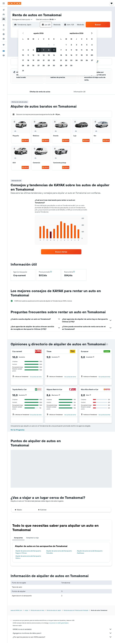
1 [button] (48, 45)
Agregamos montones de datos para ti (62, 633)
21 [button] (43, 60)
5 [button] (33, 50)
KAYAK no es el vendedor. (62, 629)
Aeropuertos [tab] (18, 538)
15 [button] (49, 55)
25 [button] (28, 65)
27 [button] (38, 65)
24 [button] (23, 65)
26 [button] (33, 65)
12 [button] (33, 55)
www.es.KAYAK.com (16, 610)
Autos (26, 610)
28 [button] (44, 65)
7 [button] (43, 50)
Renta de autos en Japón (54, 610)
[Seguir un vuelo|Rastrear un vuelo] (3, 29)
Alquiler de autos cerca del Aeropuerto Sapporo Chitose (28, 552)
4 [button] (28, 50)
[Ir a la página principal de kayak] (14, 3)
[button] (3, 3)
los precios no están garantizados (59, 623)
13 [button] (38, 55)
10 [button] (23, 55)
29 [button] (49, 65)
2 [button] (53, 45)
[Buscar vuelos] (3, 10)
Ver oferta (25, 140)
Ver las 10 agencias (17, 430)
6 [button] (38, 50)
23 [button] (54, 60)
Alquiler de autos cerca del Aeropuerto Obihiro (28, 557)
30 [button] (54, 65)
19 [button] (33, 60)
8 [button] (48, 50)
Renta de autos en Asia (37, 610)
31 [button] (23, 71)
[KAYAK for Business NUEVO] (3, 39)
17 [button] (23, 60)
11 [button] (28, 55)
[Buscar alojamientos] (3, 14)
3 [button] (23, 50)
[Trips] (3, 45)
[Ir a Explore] (3, 25)
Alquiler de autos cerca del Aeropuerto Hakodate (59, 552)
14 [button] (43, 55)
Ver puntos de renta (35, 376)
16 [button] (54, 55)
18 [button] (28, 60)
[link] (61, 251)
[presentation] (107, 344)
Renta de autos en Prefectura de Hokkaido (76, 610)
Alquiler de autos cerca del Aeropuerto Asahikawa (89, 552)
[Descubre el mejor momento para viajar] (3, 34)
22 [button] (49, 60)
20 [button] (38, 60)
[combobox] (22, 19)
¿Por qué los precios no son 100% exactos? (62, 637)
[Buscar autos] (3, 19)
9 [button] (53, 50)
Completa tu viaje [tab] (32, 538)
